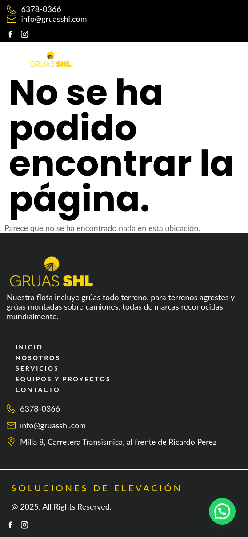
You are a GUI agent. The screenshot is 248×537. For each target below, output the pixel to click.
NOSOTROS (38, 357)
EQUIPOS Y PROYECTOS (63, 379)
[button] (218, 55)
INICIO (29, 347)
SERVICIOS (37, 368)
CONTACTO (38, 389)
